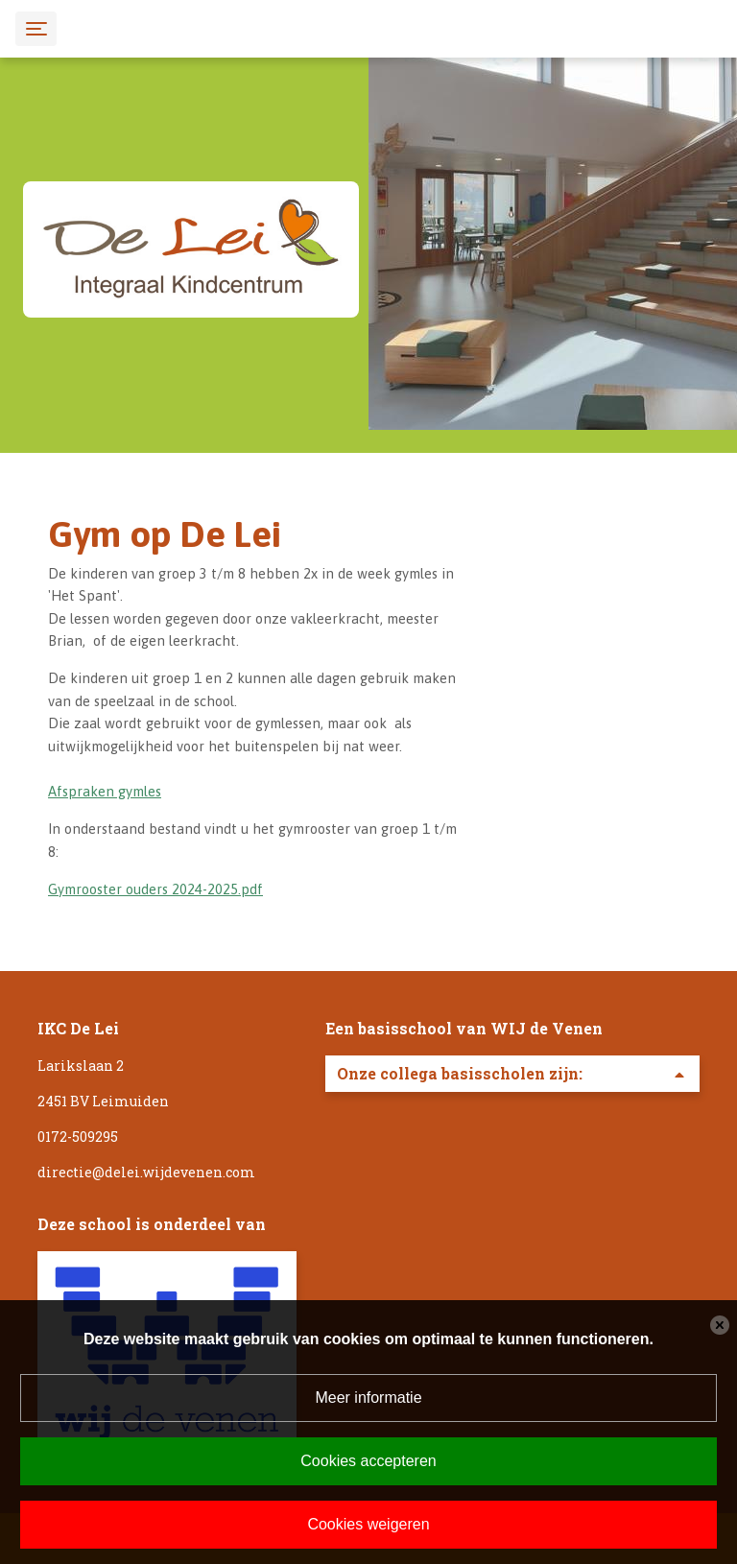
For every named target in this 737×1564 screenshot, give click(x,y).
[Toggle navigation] (36, 28)
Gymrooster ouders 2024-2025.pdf (155, 889)
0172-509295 (77, 1136)
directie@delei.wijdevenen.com (146, 1172)
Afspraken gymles (104, 791)
